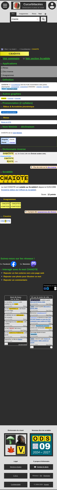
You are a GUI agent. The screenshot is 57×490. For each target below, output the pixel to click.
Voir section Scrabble (36, 58)
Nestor (20, 339)
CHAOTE (5, 221)
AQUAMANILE (13, 309)
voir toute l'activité (22, 344)
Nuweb (46, 485)
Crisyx (32, 307)
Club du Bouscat (35, 300)
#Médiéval (15, 302)
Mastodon (46, 476)
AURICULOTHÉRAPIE (16, 333)
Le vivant (13, 49)
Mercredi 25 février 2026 (37, 302)
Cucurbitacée (15, 85)
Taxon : (9, 89)
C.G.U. (15, 476)
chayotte (45, 87)
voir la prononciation (9, 112)
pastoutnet (34, 318)
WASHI (12, 328)
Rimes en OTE (6, 122)
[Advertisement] (28, 34)
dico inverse (52, 167)
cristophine (23, 87)
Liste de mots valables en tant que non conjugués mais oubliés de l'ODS (40, 319)
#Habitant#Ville (5, 156)
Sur (8, 264)
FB (41, 476)
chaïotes (12, 142)
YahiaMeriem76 (41, 313)
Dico (6, 49)
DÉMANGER (20, 315)
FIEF (16, 304)
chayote (39, 87)
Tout (21, 313)
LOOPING (20, 322)
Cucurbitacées (25, 49)
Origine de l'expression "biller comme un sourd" (40, 341)
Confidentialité (15, 485)
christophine (15, 87)
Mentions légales (15, 467)
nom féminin (17, 133)
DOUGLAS (48, 328)
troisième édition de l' (18, 190)
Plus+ (24, 306)
